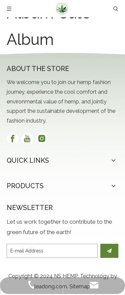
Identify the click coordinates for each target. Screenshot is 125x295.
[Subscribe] (109, 251)
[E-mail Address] (52, 251)
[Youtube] (27, 138)
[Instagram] (42, 138)
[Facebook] (12, 138)
